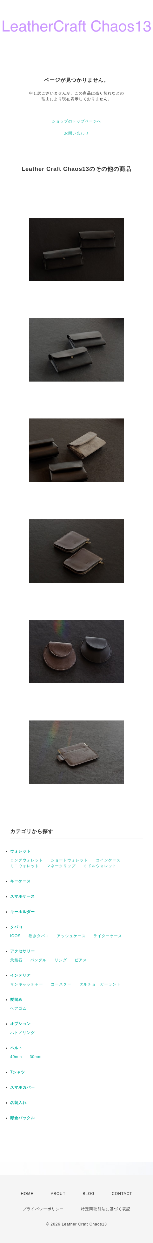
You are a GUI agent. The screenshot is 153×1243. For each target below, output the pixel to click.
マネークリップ (61, 866)
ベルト (16, 1048)
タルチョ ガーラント (100, 984)
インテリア (20, 975)
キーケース (20, 881)
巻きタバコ (39, 936)
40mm (16, 1057)
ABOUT (58, 1193)
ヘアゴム (18, 1008)
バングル (38, 960)
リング (61, 960)
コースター (61, 984)
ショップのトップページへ (76, 121)
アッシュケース (71, 936)
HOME (27, 1193)
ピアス (81, 960)
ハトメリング (22, 1032)
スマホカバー (22, 1087)
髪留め (16, 999)
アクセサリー (22, 951)
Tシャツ (17, 1072)
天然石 (16, 960)
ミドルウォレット (99, 866)
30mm (36, 1057)
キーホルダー (22, 911)
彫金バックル (22, 1118)
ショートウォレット (69, 860)
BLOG (89, 1193)
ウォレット (20, 851)
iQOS (15, 936)
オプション (20, 1024)
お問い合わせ (76, 133)
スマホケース (22, 896)
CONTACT (122, 1193)
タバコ (16, 927)
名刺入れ (18, 1102)
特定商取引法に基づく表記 (105, 1209)
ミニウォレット (24, 866)
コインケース (108, 860)
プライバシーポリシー (43, 1209)
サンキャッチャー (26, 984)
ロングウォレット (26, 860)
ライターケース (107, 936)
